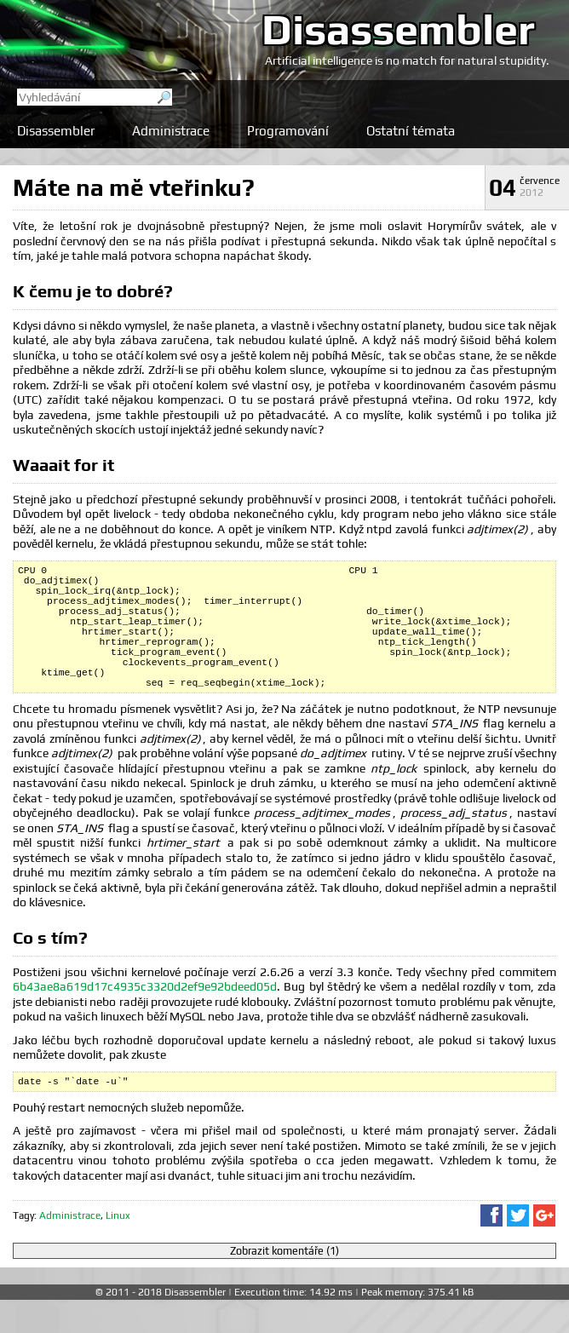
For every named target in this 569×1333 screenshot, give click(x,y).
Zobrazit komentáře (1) (284, 1284)
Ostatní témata (410, 131)
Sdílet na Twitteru (518, 1249)
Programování (288, 131)
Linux (118, 1249)
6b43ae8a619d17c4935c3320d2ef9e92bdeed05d (145, 1017)
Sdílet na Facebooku (491, 1249)
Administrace (171, 131)
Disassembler (398, 29)
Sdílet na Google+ (544, 1249)
